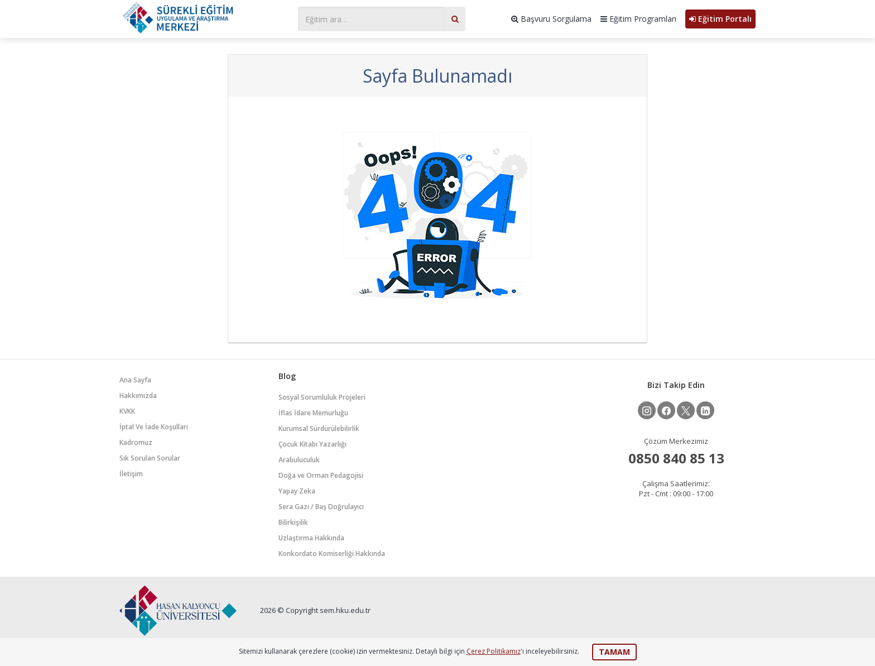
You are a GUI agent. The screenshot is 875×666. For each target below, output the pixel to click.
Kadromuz (135, 442)
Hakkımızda (138, 395)
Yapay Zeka (296, 491)
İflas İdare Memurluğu (313, 413)
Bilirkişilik (293, 522)
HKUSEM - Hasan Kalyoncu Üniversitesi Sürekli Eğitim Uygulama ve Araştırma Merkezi (203, 17)
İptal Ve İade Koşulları (153, 427)
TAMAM (614, 651)
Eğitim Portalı (720, 18)
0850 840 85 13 (676, 458)
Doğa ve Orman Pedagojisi (320, 475)
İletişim (131, 473)
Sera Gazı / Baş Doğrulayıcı (321, 506)
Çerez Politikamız (494, 651)
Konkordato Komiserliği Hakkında (331, 553)
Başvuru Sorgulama (551, 18)
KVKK (127, 411)
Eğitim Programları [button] (638, 18)
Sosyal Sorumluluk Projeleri (322, 397)
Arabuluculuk (299, 459)
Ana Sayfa (135, 380)
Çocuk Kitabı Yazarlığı (312, 444)
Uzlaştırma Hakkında (311, 538)
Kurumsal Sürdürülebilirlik (318, 428)
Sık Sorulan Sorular (149, 458)
